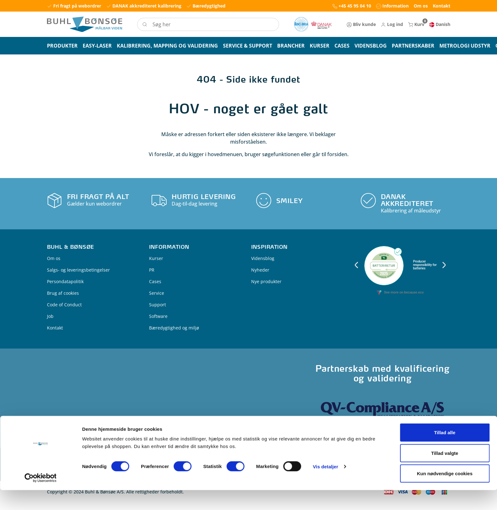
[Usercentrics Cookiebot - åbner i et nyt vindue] (40, 497)
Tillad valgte (444, 473)
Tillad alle (444, 452)
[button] (392, 24)
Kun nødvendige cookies (445, 493)
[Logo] (84, 24)
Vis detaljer (325, 486)
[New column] (313, 24)
